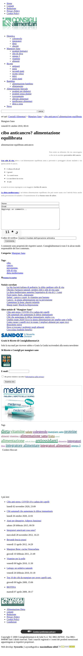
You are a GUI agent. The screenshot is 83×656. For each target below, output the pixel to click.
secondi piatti (18, 71)
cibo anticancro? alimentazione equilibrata (63, 116)
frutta (51, 440)
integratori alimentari (55, 450)
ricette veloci (18, 74)
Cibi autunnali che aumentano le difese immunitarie (30, 319)
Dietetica (11, 36)
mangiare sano (56, 435)
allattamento (17, 86)
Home (9, 3)
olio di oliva (17, 53)
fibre (3, 450)
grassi (57, 440)
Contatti (10, 6)
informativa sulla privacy (34, 381)
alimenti (15, 61)
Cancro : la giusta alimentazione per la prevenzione (29, 304)
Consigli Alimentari (17, 116)
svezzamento (18, 96)
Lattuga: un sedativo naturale (20, 572)
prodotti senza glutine (22, 94)
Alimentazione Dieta (16, 613)
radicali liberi (30, 445)
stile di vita (12, 274)
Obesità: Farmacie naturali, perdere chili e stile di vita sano (33, 294)
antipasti (16, 66)
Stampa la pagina (10, 282)
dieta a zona (17, 104)
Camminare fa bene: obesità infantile (23, 306)
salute (28, 436)
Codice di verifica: (9, 242)
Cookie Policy (13, 13)
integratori (17, 41)
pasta (14, 68)
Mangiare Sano (13, 48)
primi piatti (17, 79)
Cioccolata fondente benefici (19, 334)
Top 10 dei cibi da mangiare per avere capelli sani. (29, 582)
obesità (15, 46)
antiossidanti (46, 444)
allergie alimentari (20, 99)
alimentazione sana (34, 440)
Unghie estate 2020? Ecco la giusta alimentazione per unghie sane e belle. (39, 324)
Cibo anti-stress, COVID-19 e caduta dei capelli (28, 316)
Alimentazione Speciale (17, 89)
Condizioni (12, 626)
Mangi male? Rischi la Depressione (22, 309)
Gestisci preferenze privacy (41, 636)
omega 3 (16, 56)
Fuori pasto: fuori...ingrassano (20, 299)
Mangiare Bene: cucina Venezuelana (23, 553)
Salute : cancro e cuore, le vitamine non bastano (28, 301)
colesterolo (17, 38)
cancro (10, 269)
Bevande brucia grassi (16, 544)
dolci (14, 76)
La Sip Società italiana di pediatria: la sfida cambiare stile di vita (35, 291)
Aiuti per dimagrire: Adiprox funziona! (24, 525)
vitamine (16, 58)
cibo (9, 267)
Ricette (10, 63)
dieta (14, 43)
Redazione (11, 8)
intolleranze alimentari (22, 101)
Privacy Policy (13, 11)
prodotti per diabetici (21, 91)
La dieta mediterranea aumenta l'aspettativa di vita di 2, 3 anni (34, 296)
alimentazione (12, 444)
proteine (70, 435)
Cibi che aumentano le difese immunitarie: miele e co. (31, 321)
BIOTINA (11, 591)
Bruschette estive (14, 329)
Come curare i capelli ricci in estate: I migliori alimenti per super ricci (38, 326)
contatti (10, 616)
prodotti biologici (20, 51)
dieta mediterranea (15, 277)
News (9, 106)
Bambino (11, 81)
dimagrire (63, 445)
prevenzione (12, 272)
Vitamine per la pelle (16, 563)
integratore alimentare (23, 449)
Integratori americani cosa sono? (21, 534)
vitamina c (15, 440)
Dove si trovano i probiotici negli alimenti (25, 331)
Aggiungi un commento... (34, 221)
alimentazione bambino (22, 84)
